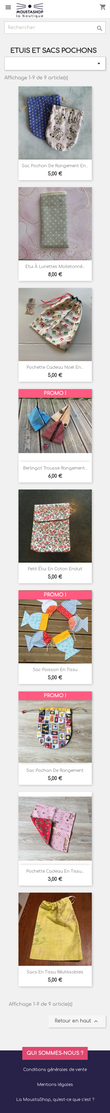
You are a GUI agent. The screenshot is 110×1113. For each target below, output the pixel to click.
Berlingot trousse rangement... (55, 468)
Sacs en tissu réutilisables (55, 972)
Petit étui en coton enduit (55, 569)
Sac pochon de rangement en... (55, 166)
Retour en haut (77, 1021)
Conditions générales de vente (55, 1069)
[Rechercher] (55, 27)
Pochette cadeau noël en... (55, 367)
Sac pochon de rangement (55, 770)
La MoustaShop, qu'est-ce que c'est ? (55, 1099)
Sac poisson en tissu (55, 670)
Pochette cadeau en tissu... (55, 871)
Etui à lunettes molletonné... (55, 266)
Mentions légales (55, 1084)
